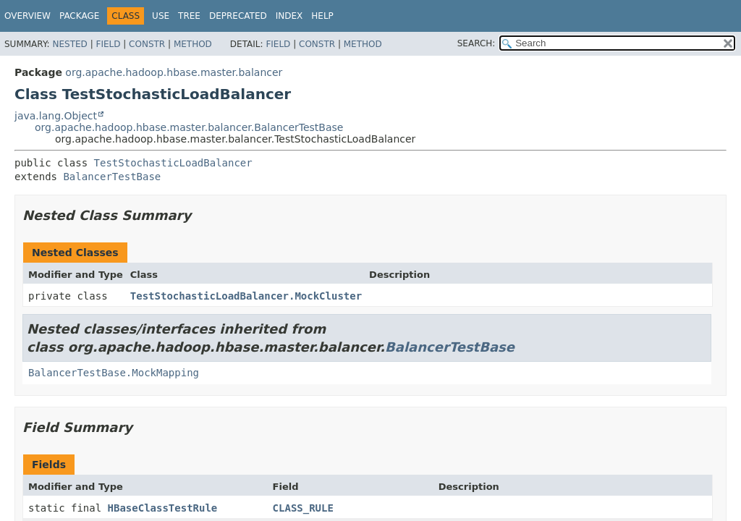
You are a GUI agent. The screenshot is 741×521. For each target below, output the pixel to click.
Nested (69, 44)
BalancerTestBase (112, 176)
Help (322, 16)
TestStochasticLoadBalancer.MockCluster (246, 296)
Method (193, 44)
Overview (27, 16)
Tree (189, 16)
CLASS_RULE (303, 508)
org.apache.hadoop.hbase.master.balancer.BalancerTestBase (189, 127)
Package (79, 16)
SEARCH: (476, 43)
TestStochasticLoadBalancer (173, 163)
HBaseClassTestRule (163, 508)
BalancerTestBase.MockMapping (113, 372)
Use (160, 16)
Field (108, 44)
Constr (147, 44)
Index (289, 16)
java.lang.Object (55, 116)
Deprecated (238, 16)
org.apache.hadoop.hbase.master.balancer (173, 72)
